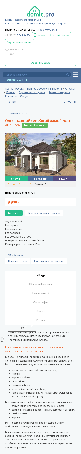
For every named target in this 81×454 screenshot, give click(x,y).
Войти (8, 19)
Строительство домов (32, 92)
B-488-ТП (14, 101)
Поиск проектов (18, 113)
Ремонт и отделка (59, 92)
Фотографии (40, 302)
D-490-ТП (70, 101)
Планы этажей (40, 293)
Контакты (11, 96)
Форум (24, 96)
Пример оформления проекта (44, 88)
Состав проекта (14, 88)
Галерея (10, 92)
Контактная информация (41, 23)
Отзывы (70, 88)
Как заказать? (13, 23)
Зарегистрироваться (28, 19)
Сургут (62, 23)
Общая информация (40, 284)
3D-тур (40, 275)
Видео (41, 311)
